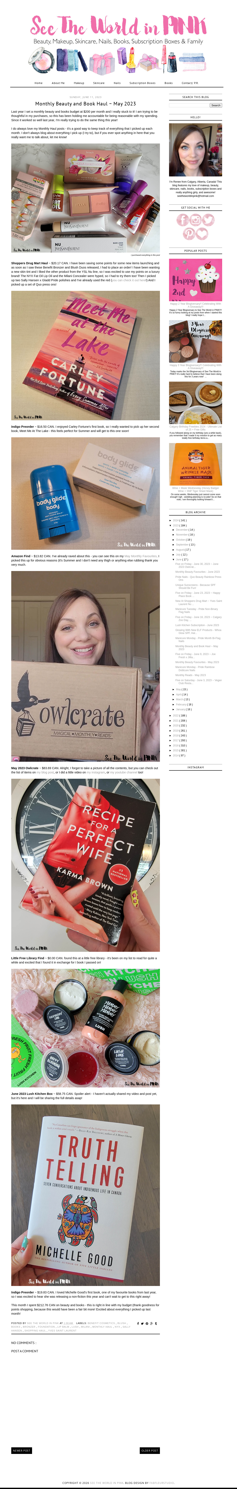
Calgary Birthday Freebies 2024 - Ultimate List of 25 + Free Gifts (195, 428)
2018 (176, 735)
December (182, 529)
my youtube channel (123, 772)
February (181, 704)
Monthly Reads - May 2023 (190, 675)
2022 (176, 715)
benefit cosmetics (102, 1323)
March (180, 699)
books (16, 1327)
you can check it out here (129, 280)
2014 (176, 755)
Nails (117, 83)
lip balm (63, 1327)
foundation (47, 1327)
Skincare (99, 83)
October (181, 539)
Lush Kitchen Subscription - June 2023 (197, 625)
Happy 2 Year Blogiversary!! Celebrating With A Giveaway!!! (195, 305)
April (179, 694)
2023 (176, 525)
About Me (58, 83)
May (179, 689)
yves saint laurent (62, 1330)
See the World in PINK (106, 1483)
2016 (176, 745)
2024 (176, 520)
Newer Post (21, 1450)
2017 (176, 740)
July (178, 554)
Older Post (149, 1450)
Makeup (79, 83)
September (182, 544)
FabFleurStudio (162, 1483)
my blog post (45, 772)
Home (39, 83)
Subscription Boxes (142, 83)
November (182, 534)
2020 (176, 725)
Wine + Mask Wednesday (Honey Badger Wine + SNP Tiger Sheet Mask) (195, 490)
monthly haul (102, 1327)
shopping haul (35, 1330)
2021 (176, 720)
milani (86, 1327)
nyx (118, 1327)
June (179, 559)
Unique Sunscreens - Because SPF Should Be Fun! (195, 587)
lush (75, 1327)
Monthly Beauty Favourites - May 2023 (197, 662)
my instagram (96, 772)
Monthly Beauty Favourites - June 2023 (197, 571)
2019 (176, 730)
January (181, 709)
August (180, 549)
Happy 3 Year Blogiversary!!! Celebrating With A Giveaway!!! (195, 367)
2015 (176, 750)
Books (169, 83)
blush (122, 1323)
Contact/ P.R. (190, 83)
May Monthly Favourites (140, 556)
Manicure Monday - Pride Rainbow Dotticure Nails (194, 669)
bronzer (29, 1327)
